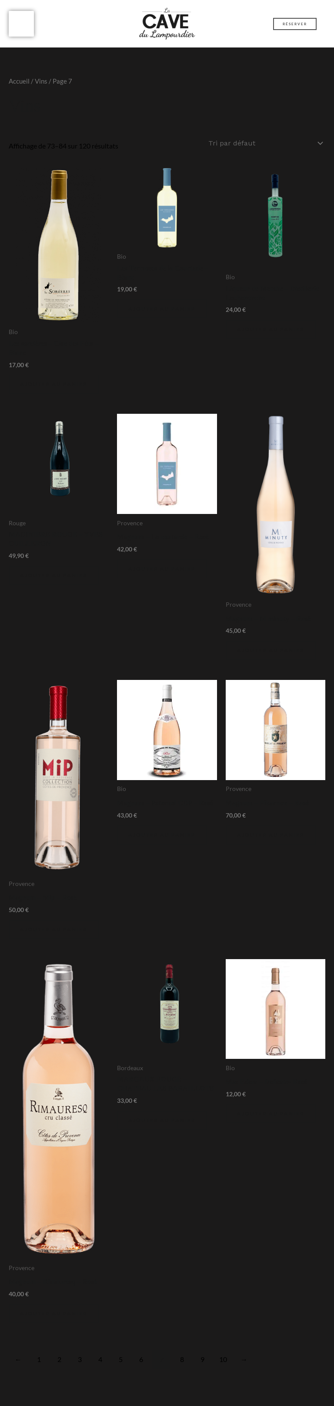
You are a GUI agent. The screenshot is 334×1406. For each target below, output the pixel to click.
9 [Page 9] (202, 1364)
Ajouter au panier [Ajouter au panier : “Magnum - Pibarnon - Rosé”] (270, 839)
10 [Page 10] (223, 1364)
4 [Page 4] (100, 1364)
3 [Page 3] (80, 1364)
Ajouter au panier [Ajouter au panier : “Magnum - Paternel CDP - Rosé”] (162, 839)
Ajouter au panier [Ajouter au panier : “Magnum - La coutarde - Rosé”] (162, 574)
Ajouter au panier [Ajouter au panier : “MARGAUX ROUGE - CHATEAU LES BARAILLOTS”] (162, 1125)
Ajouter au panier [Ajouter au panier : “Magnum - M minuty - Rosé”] (270, 655)
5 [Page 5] (121, 1364)
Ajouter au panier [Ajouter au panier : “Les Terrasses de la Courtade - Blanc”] (162, 314)
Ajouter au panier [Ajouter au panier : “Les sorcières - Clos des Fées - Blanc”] (53, 389)
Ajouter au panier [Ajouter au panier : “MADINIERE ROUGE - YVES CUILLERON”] (53, 580)
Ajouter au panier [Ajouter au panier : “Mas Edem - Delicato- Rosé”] (270, 1118)
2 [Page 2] (59, 1364)
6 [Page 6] (141, 1364)
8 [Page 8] (182, 1364)
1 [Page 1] (39, 1364)
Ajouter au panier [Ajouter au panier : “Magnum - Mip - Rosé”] (53, 934)
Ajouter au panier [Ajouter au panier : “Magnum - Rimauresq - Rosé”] (53, 1318)
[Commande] (265, 149)
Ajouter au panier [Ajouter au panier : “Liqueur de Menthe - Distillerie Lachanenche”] (270, 334)
